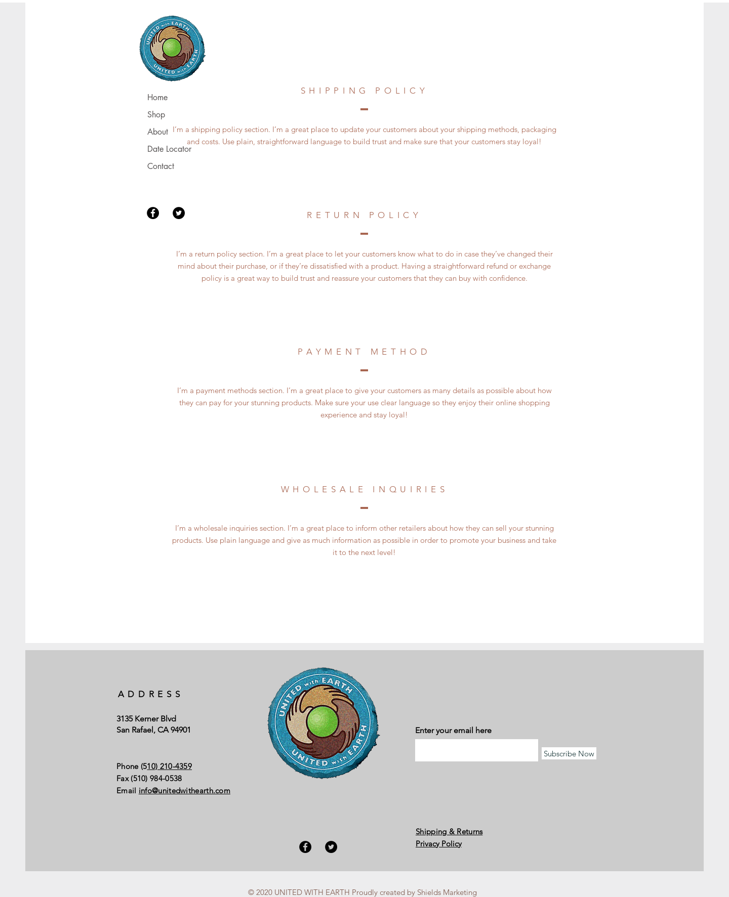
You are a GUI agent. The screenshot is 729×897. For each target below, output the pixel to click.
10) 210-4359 (169, 766)
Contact (160, 166)
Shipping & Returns (449, 831)
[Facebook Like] (479, 679)
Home (157, 97)
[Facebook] (153, 213)
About (157, 131)
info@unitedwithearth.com (184, 790)
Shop (156, 114)
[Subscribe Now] (569, 753)
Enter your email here (453, 731)
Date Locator (169, 149)
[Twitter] (179, 213)
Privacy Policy (439, 843)
